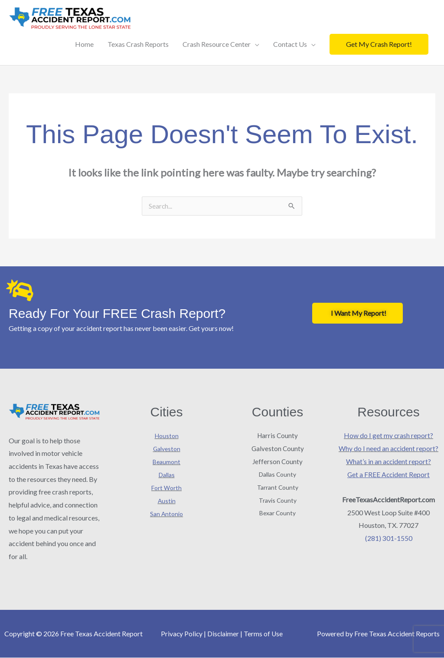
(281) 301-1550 (388, 538)
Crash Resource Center (217, 44)
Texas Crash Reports (138, 44)
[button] (379, 44)
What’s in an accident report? (388, 461)
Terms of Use (264, 634)
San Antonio (166, 513)
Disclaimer (223, 634)
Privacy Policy (181, 634)
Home (84, 44)
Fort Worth (166, 487)
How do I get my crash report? (389, 436)
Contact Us (290, 44)
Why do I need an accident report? (388, 449)
